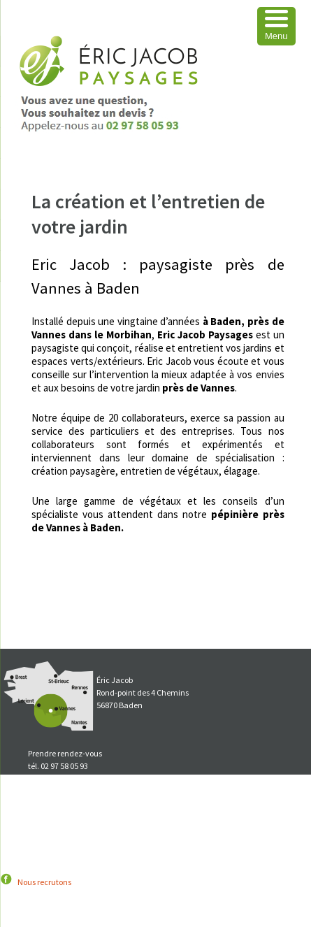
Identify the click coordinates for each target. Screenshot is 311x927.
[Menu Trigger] (276, 26)
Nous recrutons (44, 882)
